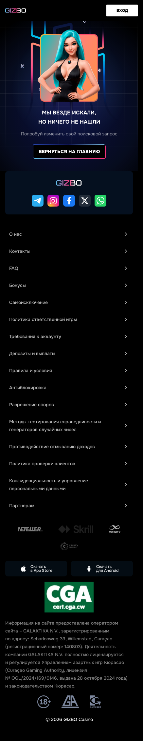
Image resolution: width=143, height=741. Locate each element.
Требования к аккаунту (68, 336)
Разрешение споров (68, 405)
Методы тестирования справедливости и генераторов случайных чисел (68, 425)
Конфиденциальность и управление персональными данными (68, 484)
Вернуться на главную (69, 151)
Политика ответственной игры (68, 319)
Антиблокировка (68, 388)
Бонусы (68, 285)
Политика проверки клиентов (68, 464)
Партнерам (68, 506)
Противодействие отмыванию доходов (68, 447)
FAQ (68, 268)
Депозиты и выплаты (68, 353)
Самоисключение (68, 302)
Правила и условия (68, 370)
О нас (68, 234)
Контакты (68, 251)
